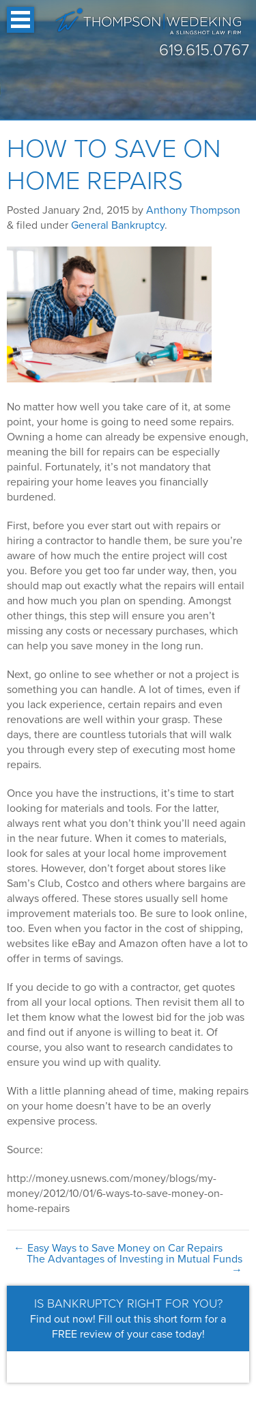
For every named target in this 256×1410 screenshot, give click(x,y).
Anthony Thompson (193, 210)
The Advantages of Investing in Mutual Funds (134, 1264)
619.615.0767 (204, 50)
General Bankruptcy (118, 225)
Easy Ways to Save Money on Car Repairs (118, 1248)
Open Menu (20, 20)
